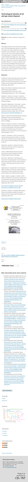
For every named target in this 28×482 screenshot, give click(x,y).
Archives (7, 4)
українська (4, 400)
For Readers (4, 431)
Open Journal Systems (7, 453)
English (3, 398)
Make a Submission (7, 390)
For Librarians (5, 435)
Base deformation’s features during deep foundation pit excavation (15, 304)
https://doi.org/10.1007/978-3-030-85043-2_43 (11, 112)
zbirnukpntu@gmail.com (10, 467)
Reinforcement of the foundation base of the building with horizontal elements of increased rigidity (15, 293)
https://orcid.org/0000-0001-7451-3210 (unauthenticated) (14, 24)
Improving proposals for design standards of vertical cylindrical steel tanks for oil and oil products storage (14, 281)
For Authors (4, 433)
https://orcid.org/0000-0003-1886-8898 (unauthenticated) (14, 30)
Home (2, 4)
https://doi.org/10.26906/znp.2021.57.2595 (13, 34)
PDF (4, 242)
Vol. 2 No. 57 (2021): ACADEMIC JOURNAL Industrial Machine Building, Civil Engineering (13, 6)
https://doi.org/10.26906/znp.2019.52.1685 (11, 185)
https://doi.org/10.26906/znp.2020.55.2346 (11, 198)
